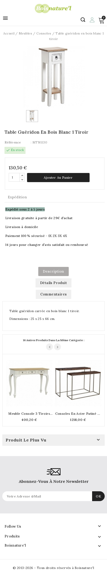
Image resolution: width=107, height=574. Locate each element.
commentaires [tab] (53, 294)
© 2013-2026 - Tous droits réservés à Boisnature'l (53, 568)
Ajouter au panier (58, 177)
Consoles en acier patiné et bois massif (78, 414)
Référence (13, 142)
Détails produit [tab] (53, 283)
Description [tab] (53, 271)
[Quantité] (14, 177)
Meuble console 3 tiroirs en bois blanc (29, 414)
